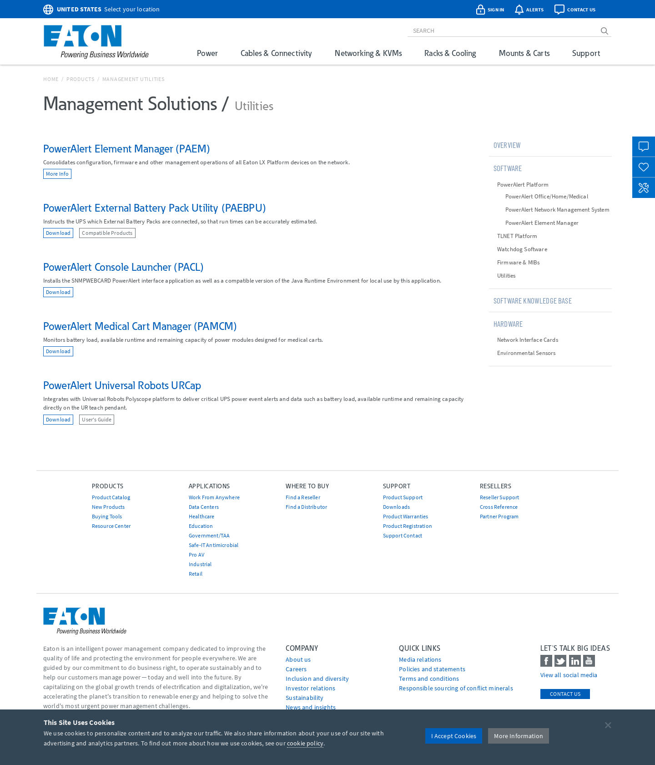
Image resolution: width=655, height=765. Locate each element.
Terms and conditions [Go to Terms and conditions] (429, 678)
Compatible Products (107, 232)
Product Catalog (111, 497)
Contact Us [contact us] (565, 693)
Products (80, 79)
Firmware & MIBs (518, 262)
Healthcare (202, 516)
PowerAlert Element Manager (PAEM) (126, 148)
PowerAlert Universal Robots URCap (122, 385)
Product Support (403, 497)
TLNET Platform (517, 236)
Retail (195, 573)
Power (207, 53)
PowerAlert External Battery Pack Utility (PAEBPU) (154, 207)
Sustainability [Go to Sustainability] (304, 698)
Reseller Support (499, 497)
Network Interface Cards (527, 340)
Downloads (396, 506)
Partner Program (499, 516)
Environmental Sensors (526, 353)
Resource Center (111, 525)
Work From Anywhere (214, 497)
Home (51, 79)
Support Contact (402, 535)
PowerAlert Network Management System (557, 209)
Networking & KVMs (368, 53)
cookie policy (305, 743)
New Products (108, 506)
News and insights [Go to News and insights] (311, 707)
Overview (507, 144)
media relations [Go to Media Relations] (420, 659)
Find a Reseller (303, 497)
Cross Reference (499, 506)
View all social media (568, 675)
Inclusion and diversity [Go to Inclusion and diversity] (317, 678)
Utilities (506, 275)
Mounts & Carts (524, 53)
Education (201, 525)
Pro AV (196, 554)
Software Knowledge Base (533, 300)
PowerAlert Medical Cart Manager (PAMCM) (140, 326)
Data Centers (204, 506)
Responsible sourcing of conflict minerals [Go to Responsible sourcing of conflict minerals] (456, 688)
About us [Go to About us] (298, 659)
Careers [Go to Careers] (296, 669)
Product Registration (407, 525)
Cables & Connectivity (276, 53)
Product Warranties (405, 516)
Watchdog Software (522, 249)
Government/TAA (209, 535)
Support (586, 53)
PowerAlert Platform (523, 184)
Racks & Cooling (450, 53)
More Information (518, 736)
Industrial (200, 564)
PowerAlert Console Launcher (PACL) (123, 267)
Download (58, 232)
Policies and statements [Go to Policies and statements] (432, 669)
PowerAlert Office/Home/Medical (546, 196)
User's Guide (96, 419)
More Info (57, 173)
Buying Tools (107, 516)
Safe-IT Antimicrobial (213, 545)
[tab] (550, 144)
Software (508, 167)
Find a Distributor (306, 506)
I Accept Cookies (454, 736)
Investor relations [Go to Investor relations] (310, 688)
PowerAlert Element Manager (542, 223)
